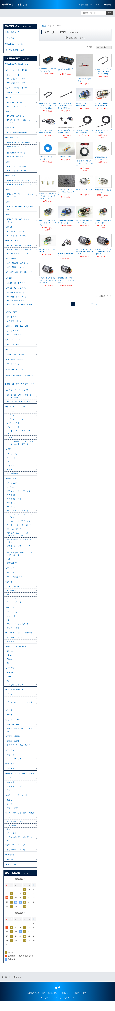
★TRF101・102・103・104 (16, 330)
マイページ (96, 5)
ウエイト (10, 777)
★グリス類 (9, 675)
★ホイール (9, 614)
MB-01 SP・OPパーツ (16, 286)
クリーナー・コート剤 (16, 859)
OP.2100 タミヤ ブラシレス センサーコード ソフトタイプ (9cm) (66, 106)
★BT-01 (8, 354)
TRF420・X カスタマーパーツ (19, 186)
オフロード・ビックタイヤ (18, 631)
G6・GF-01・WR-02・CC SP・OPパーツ (19, 401)
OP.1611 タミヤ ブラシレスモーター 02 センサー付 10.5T (66, 280)
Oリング (10, 443)
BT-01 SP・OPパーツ (16, 359)
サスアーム (11, 513)
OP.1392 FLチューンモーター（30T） (47, 250)
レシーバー (11, 706)
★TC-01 (8, 229)
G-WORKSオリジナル (14, 44)
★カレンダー (10, 874)
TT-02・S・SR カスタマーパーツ (19, 149)
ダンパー (10, 416)
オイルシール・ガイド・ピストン (19, 437)
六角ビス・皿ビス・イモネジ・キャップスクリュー (19, 540)
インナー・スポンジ (15, 645)
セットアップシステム (16, 831)
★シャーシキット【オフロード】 (18, 88)
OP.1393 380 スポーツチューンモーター (102, 158)
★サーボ (8, 718)
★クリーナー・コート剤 (15, 854)
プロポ (9, 702)
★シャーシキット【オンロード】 (18, 71)
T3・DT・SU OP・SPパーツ (18, 406)
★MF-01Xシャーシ (13, 344)
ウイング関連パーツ (15, 583)
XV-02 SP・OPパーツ (16, 296)
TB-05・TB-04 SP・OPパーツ (19, 248)
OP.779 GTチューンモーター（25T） (84, 222)
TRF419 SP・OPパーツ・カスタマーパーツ (20, 197)
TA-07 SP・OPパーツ (15, 117)
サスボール (11, 509)
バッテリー (11, 763)
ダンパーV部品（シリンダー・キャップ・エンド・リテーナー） (20, 448)
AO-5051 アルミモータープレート (47, 158)
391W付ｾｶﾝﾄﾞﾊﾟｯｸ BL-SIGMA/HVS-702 (66, 131)
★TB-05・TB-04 (12, 243)
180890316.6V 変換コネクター (84, 80)
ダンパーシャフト (14, 432)
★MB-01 (8, 281)
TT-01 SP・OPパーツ (15, 158)
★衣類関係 (9, 864)
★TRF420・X (11, 177)
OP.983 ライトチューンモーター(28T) (84, 104)
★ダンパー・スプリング (15, 411)
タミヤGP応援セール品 (14, 50)
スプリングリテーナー (16, 428)
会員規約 (76, 1003)
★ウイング (9, 574)
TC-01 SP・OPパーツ (16, 234)
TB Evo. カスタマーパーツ (17, 256)
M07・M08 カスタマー (17, 270)
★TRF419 (9, 191)
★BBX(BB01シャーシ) (14, 364)
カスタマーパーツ (14, 325)
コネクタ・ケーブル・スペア (18, 753)
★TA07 (8, 112)
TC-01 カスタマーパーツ (17, 238)
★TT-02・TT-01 (11, 139)
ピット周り (11, 842)
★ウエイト (9, 772)
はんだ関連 (11, 835)
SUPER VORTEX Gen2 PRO (66, 255)
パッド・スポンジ (14, 817)
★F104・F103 (11, 316)
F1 (8, 467)
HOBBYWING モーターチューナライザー (47, 70)
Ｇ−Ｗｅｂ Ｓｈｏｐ (15, 4)
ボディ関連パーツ (14, 479)
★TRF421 (9, 164)
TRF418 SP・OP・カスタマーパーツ (20, 210)
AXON (9, 666)
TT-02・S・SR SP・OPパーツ (19, 144)
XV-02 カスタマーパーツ (17, 300)
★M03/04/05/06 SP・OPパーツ (18, 275)
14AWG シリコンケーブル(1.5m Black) (84, 131)
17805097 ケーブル (65, 157)
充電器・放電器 (13, 749)
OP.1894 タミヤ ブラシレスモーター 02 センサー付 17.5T (103, 251)
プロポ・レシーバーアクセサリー (19, 711)
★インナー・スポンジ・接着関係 (18, 640)
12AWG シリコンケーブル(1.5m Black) (103, 131)
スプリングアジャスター (17, 424)
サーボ (9, 723)
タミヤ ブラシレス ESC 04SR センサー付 (47, 131)
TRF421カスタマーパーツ (17, 172)
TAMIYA (10, 659)
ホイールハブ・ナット (16, 535)
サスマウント (12, 501)
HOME (44, 26)
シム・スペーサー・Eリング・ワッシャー (20, 547)
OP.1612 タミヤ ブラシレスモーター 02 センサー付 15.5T (47, 280)
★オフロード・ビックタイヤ (17, 395)
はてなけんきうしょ (15, 692)
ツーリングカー (13, 459)
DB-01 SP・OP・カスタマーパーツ (20, 389)
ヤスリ (9, 799)
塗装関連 (10, 791)
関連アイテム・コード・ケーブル (19, 738)
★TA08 (8, 98)
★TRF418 (9, 204)
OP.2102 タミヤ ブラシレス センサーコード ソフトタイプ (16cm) (103, 71)
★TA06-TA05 (10, 129)
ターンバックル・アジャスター (19, 527)
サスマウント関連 (14, 505)
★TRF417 (9, 217)
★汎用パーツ (10, 484)
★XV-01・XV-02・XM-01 (15, 291)
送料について (66, 1003)
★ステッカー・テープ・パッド (17, 804)
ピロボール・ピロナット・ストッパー (19, 553)
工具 (9, 827)
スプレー (10, 787)
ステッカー (11, 809)
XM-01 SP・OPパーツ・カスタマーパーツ (19, 309)
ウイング (10, 579)
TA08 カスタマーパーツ (16, 107)
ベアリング (11, 565)
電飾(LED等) (12, 569)
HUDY (9, 662)
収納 (9, 839)
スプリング (11, 420)
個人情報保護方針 (53, 1003)
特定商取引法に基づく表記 (36, 1003)
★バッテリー (10, 758)
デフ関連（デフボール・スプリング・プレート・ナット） (19, 560)
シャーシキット (13, 76)
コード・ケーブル (14, 767)
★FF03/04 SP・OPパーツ (16, 374)
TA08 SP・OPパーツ (15, 103)
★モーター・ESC (12, 728)
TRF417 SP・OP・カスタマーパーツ (20, 223)
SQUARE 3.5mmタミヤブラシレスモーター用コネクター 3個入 (47, 196)
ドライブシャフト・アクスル (18, 497)
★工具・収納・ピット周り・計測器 (19, 822)
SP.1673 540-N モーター (84, 191)
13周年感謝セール (12, 32)
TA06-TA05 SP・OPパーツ (18, 134)
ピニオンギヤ (12, 489)
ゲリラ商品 (9, 38)
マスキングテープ (14, 795)
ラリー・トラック (14, 609)
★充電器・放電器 (12, 744)
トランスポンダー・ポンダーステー (19, 847)
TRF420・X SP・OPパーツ (18, 182)
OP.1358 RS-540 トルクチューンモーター (103, 191)
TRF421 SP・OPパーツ (16, 168)
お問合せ (85, 1003)
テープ (9, 813)
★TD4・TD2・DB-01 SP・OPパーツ (20, 381)
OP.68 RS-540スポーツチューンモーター (103, 104)
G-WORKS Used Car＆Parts (16, 64)
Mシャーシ (11, 463)
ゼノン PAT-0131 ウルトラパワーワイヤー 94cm (84, 163)
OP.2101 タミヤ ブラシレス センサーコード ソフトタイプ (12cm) (47, 106)
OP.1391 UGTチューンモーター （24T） (103, 222)
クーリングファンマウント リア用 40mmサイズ (66, 192)
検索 (109, 13)
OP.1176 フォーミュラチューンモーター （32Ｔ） (47, 223)
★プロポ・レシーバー (14, 697)
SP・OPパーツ (13, 321)
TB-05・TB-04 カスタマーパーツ (20, 252)
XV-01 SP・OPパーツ (16, 304)
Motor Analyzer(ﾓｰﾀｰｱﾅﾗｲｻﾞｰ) (66, 70)
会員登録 (84, 5)
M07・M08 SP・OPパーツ (17, 266)
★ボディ (8, 454)
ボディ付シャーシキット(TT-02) (20, 83)
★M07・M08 (10, 261)
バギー (9, 475)
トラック (10, 471)
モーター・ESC (13, 733)
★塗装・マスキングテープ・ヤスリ (19, 782)
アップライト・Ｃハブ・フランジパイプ (19, 521)
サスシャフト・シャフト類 (18, 516)
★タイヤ (8, 588)
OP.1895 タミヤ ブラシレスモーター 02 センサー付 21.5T (84, 251)
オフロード (11, 605)
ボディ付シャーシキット (17, 80)
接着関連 (10, 649)
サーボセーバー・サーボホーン (19, 531)
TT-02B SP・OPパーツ (16, 155)
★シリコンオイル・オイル (16, 654)
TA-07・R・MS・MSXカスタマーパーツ (19, 122)
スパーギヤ (11, 493)
